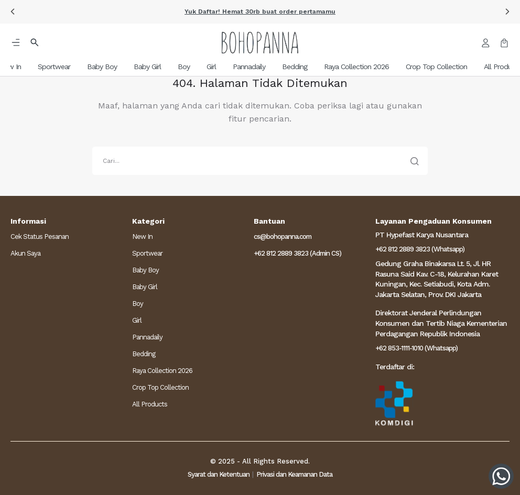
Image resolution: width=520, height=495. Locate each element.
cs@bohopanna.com (282, 236)
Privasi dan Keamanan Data (294, 474)
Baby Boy (145, 270)
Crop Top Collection (160, 387)
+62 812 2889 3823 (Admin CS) (297, 253)
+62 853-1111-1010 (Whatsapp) (416, 348)
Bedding (143, 354)
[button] (12, 11)
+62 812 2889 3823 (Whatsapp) (419, 249)
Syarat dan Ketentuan (219, 474)
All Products (149, 404)
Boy (137, 303)
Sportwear (147, 253)
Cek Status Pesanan (39, 236)
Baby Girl (144, 287)
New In (142, 236)
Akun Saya (25, 253)
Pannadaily (147, 337)
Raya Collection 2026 (162, 371)
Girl (137, 320)
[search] (260, 161)
